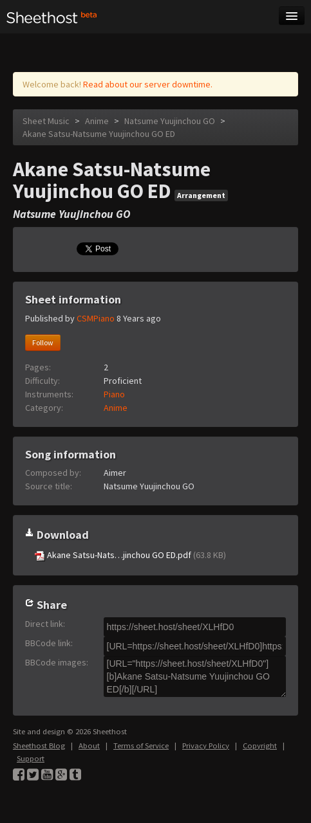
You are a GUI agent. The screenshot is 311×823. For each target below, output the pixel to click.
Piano (114, 394)
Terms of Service (141, 745)
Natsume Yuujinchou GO (170, 121)
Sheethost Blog (39, 745)
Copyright (260, 745)
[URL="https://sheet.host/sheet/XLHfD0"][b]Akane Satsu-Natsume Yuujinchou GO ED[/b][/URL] (195, 676)
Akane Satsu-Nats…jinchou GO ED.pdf (130, 555)
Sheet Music (46, 121)
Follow (42, 342)
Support (30, 758)
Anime (97, 121)
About (89, 745)
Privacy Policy (205, 745)
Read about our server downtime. (147, 84)
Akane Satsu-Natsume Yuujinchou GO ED (99, 134)
